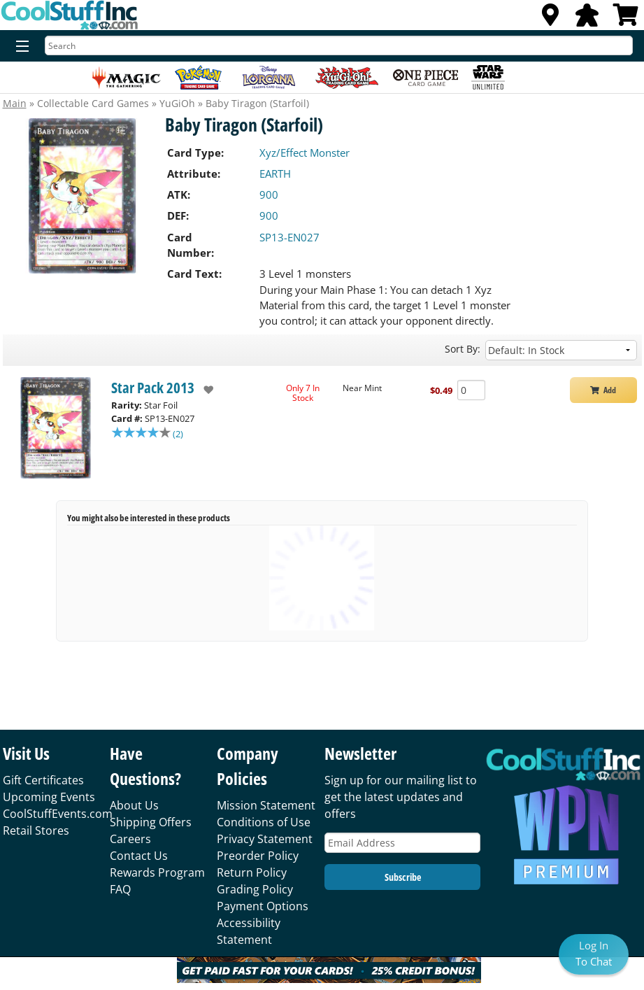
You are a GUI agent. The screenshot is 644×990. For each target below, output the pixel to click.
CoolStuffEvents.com (58, 813)
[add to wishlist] (203, 389)
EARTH (275, 174)
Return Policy (252, 872)
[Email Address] (402, 843)
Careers (130, 839)
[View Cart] (625, 19)
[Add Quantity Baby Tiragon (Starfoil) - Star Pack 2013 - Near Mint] (471, 390)
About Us (134, 805)
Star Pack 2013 (152, 387)
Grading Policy (255, 889)
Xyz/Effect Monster (304, 153)
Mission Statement (266, 805)
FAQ (120, 889)
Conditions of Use (263, 822)
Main (15, 103)
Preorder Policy (258, 855)
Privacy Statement (265, 839)
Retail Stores (36, 830)
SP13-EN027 (289, 237)
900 (268, 194)
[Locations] (550, 19)
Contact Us (139, 855)
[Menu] (19, 47)
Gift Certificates (43, 780)
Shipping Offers (151, 822)
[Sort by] (560, 350)
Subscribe (403, 877)
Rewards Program (157, 872)
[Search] (339, 45)
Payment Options (262, 906)
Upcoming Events (49, 797)
